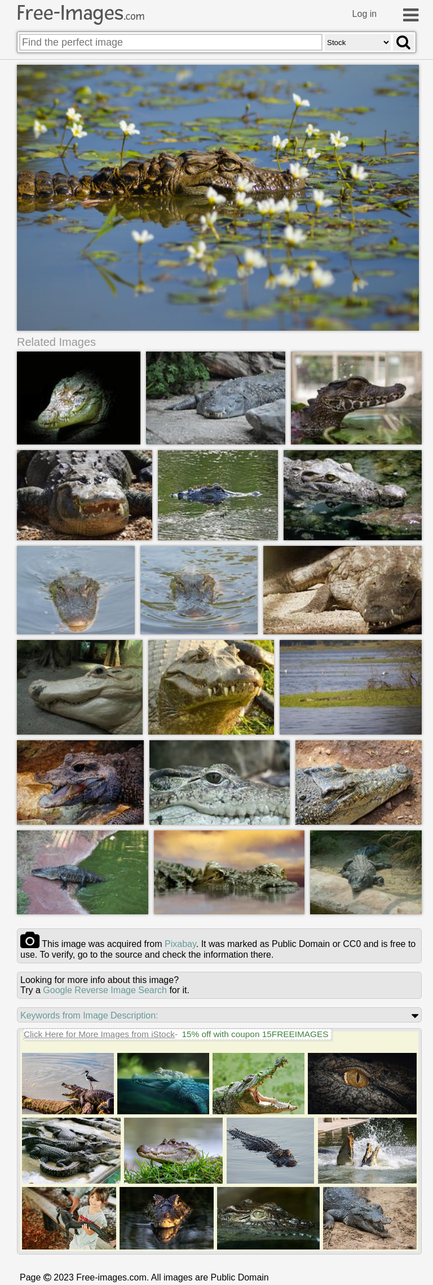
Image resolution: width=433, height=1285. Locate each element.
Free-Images (80, 13)
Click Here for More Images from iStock (99, 1034)
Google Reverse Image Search (105, 990)
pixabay (180, 944)
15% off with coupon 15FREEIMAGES (255, 1034)
